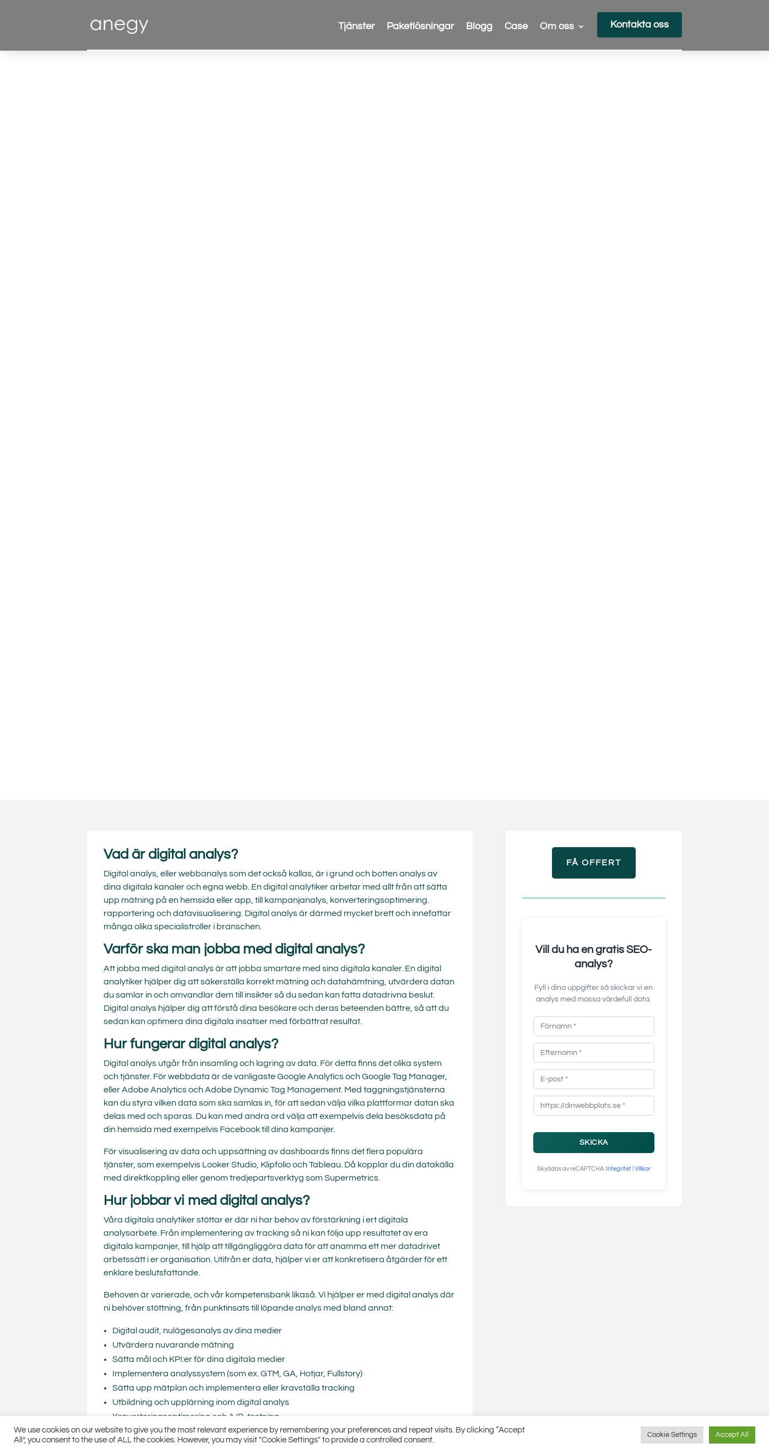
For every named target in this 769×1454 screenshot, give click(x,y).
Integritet (618, 1169)
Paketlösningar (420, 27)
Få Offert (593, 862)
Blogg (479, 27)
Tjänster (356, 27)
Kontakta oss (639, 24)
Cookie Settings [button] (672, 1435)
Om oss (557, 27)
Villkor (643, 1169)
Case (516, 27)
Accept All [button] (732, 1435)
